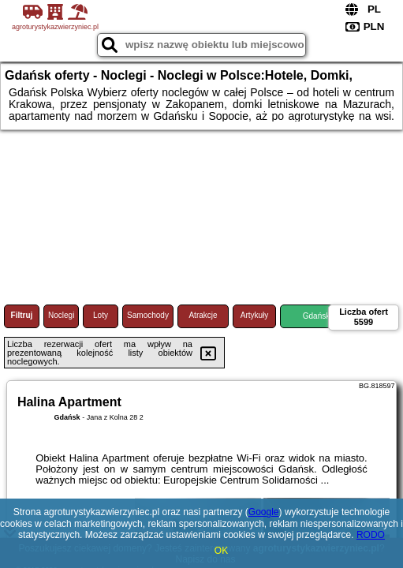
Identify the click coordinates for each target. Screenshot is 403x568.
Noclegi (61, 315)
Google (263, 512)
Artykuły (255, 315)
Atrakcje (202, 315)
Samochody (148, 315)
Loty (100, 315)
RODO (370, 534)
